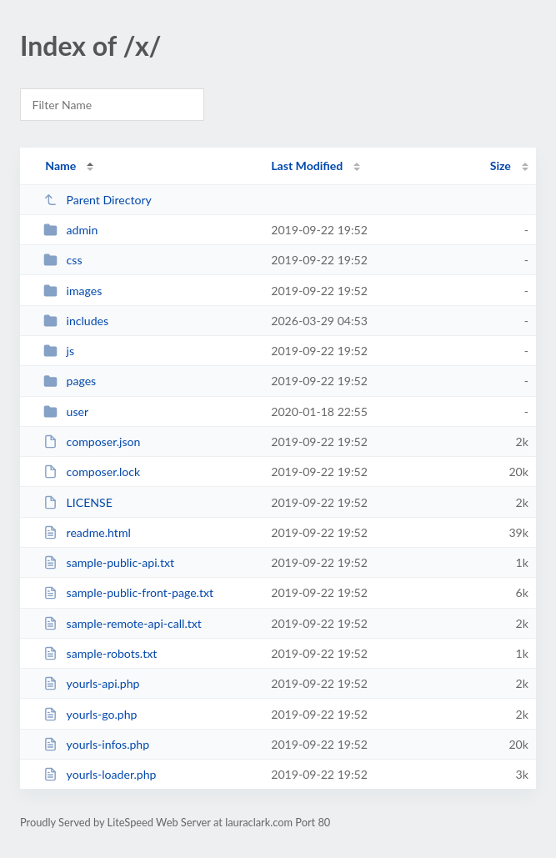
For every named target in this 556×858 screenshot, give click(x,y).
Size (500, 165)
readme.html (87, 532)
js (58, 351)
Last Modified (307, 165)
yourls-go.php (90, 714)
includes (75, 321)
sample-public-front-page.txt (128, 592)
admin (70, 230)
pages (69, 381)
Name (60, 165)
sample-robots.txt (100, 653)
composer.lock (91, 471)
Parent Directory (97, 200)
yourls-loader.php (99, 774)
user (65, 411)
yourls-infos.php (96, 744)
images (72, 290)
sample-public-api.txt (108, 562)
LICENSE (78, 502)
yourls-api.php (91, 683)
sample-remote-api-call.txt (122, 623)
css (62, 260)
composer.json (91, 441)
